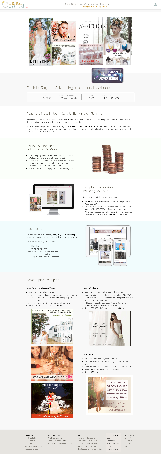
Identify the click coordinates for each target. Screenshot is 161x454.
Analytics (110, 446)
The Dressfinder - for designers (89, 443)
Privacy (127, 443)
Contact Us (128, 441)
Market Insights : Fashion (87, 446)
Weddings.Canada (31, 449)
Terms (127, 446)
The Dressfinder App (32, 441)
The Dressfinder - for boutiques (89, 441)
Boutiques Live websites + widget (90, 449)
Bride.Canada (29, 443)
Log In (109, 438)
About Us (128, 438)
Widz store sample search (34, 446)
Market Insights (112, 449)
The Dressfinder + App (56, 438)
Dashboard (111, 441)
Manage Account (113, 443)
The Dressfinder (30, 438)
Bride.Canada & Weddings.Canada (60, 443)
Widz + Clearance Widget (57, 441)
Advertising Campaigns (86, 438)
